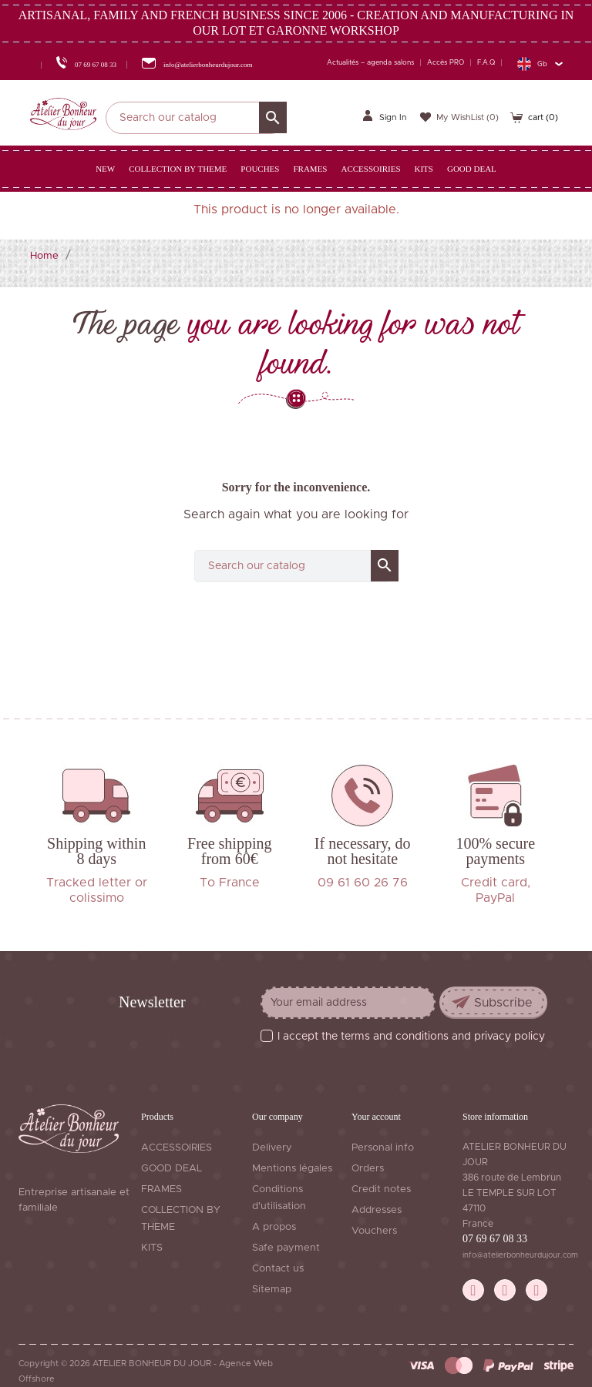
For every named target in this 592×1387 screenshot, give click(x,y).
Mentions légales (292, 1169)
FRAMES (161, 1189)
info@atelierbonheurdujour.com (520, 1255)
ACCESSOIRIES (176, 1148)
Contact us (278, 1269)
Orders (368, 1169)
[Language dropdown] (539, 63)
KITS (152, 1248)
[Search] (196, 118)
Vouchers (374, 1231)
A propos (274, 1227)
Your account (376, 1116)
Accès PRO (445, 62)
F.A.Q (486, 62)
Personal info (383, 1148)
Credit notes (381, 1189)
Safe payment (286, 1248)
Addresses (377, 1210)
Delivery (272, 1148)
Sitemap (271, 1290)
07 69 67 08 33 (494, 1239)
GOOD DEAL (171, 1169)
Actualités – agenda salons (370, 62)
